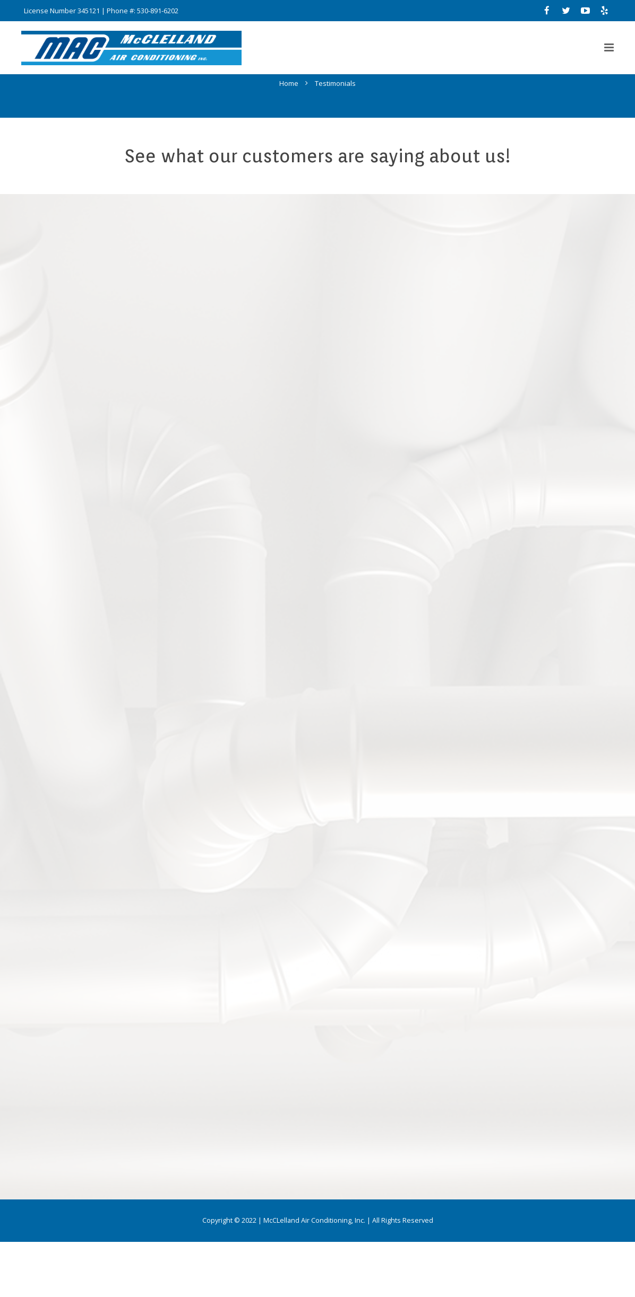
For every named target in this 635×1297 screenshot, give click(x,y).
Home (288, 138)
